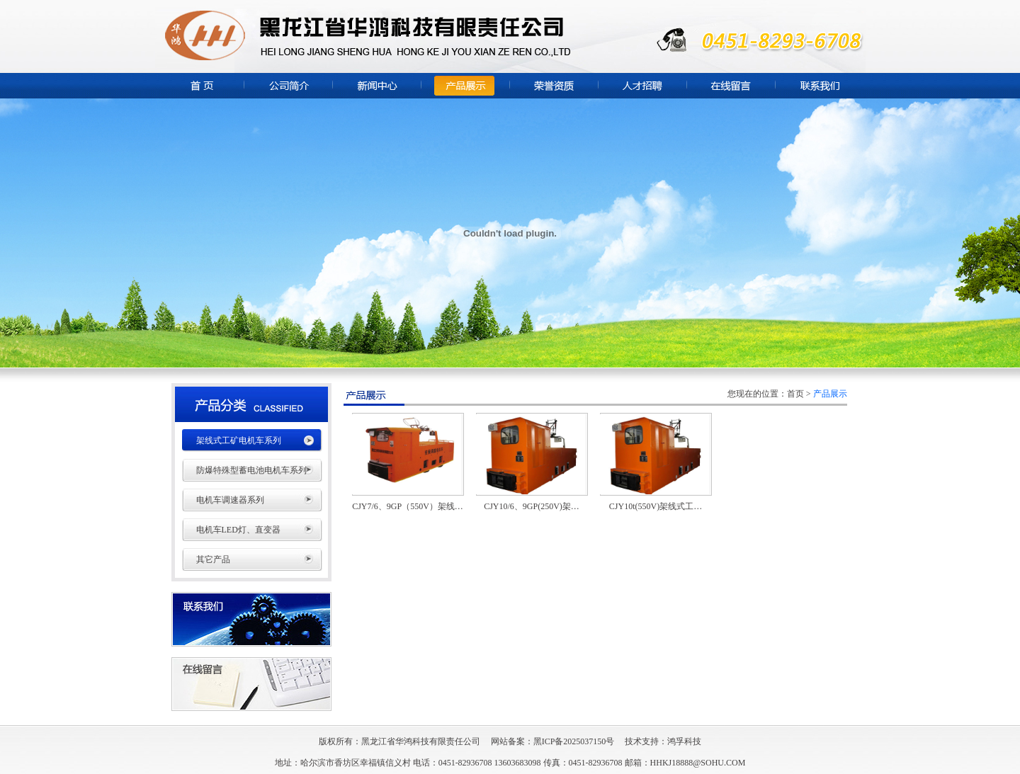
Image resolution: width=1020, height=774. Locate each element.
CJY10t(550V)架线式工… (655, 506)
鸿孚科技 (684, 741)
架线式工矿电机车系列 (238, 440)
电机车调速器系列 (230, 500)
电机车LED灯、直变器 (238, 530)
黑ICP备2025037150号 (574, 741)
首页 (795, 394)
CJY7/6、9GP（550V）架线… (407, 506)
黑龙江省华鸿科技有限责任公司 (420, 741)
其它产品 (213, 559)
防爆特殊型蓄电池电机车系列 (251, 470)
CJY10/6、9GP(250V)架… (531, 506)
